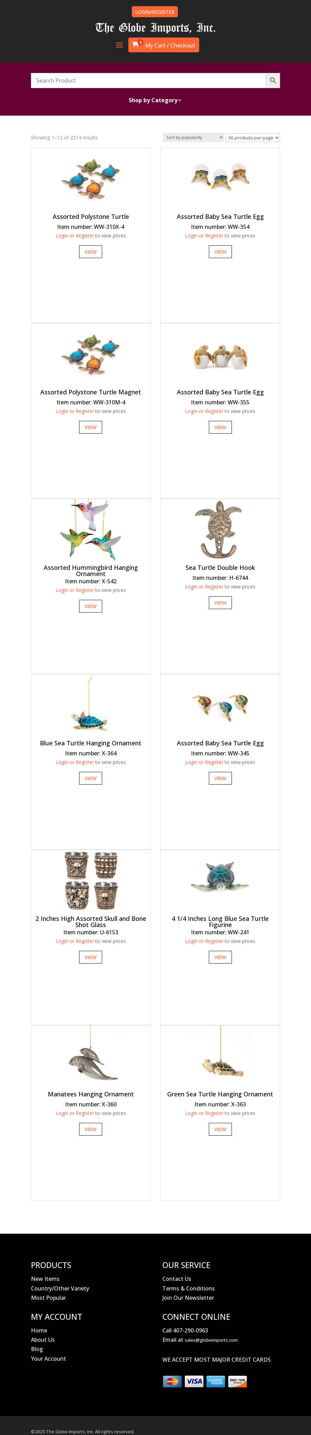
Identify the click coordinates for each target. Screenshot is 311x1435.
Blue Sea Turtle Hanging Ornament (90, 743)
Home (39, 1330)
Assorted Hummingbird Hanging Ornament (91, 570)
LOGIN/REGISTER (154, 12)
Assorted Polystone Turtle (91, 216)
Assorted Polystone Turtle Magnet (90, 392)
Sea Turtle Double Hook (220, 567)
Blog (37, 1349)
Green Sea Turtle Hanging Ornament (220, 1094)
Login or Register (75, 235)
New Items (45, 1279)
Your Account (48, 1358)
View (91, 251)
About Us (43, 1339)
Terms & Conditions (188, 1288)
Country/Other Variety (60, 1288)
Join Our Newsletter (188, 1297)
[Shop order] (193, 137)
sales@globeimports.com (211, 1340)
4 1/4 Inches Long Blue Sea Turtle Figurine (220, 921)
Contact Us (176, 1279)
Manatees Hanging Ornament (91, 1094)
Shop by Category (153, 101)
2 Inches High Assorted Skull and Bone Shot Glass (90, 921)
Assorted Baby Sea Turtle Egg (220, 216)
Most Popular (48, 1297)
